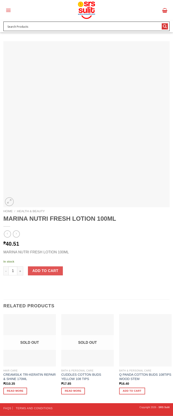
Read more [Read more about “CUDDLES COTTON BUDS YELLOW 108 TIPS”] (73, 390)
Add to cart (45, 271)
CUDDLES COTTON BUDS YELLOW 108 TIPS (81, 377)
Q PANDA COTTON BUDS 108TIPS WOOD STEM (145, 377)
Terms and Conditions (34, 408)
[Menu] (8, 10)
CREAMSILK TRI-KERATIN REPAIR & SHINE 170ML (29, 377)
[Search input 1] (83, 26)
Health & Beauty (31, 211)
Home (8, 211)
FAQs (7, 408)
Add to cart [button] (132, 390)
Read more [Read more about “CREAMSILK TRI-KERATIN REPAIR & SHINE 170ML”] (15, 390)
